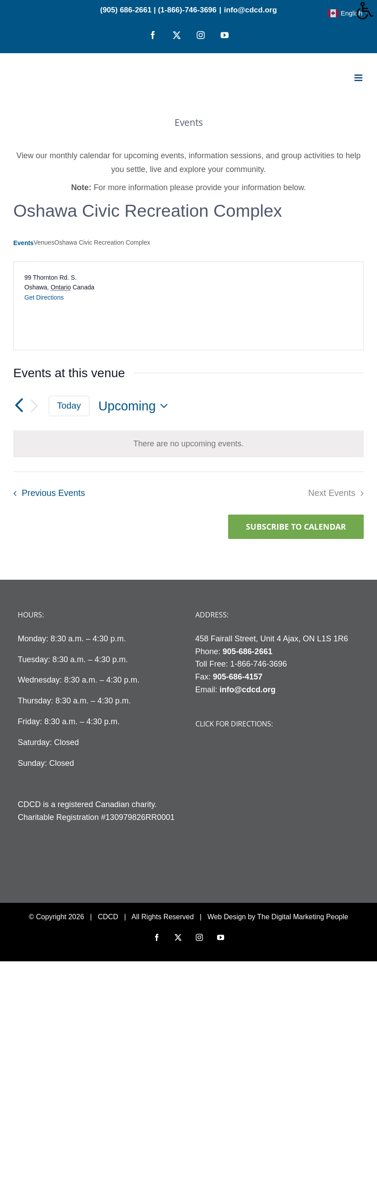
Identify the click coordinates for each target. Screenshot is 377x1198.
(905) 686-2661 (126, 10)
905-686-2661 (247, 651)
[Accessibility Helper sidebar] (366, 10)
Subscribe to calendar (296, 526)
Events (23, 242)
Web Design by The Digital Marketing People (277, 917)
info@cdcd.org (250, 10)
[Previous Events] (18, 406)
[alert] (188, 443)
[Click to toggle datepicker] (135, 406)
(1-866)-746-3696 (187, 10)
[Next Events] (34, 406)
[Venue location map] (275, 306)
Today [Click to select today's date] (69, 405)
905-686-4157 (238, 676)
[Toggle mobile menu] (359, 77)
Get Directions (44, 297)
